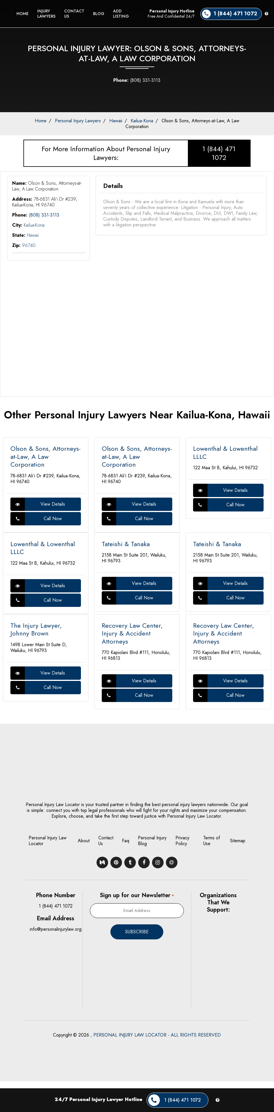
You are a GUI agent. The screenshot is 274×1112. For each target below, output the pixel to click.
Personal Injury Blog (152, 840)
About (84, 840)
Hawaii (115, 120)
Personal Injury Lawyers (78, 120)
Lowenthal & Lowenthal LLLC (225, 452)
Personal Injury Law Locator (47, 840)
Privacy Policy (182, 840)
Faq (125, 840)
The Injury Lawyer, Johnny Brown (36, 629)
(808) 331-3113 (136, 80)
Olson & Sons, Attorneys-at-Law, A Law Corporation (182, 123)
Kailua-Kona (142, 120)
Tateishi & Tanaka (126, 543)
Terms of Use (211, 840)
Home (22, 13)
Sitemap (237, 840)
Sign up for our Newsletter (137, 895)
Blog (98, 13)
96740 (29, 245)
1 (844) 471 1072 (219, 153)
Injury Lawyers (46, 13)
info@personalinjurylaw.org (56, 929)
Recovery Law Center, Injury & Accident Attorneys (132, 633)
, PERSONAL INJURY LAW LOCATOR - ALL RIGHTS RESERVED (155, 1035)
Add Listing (121, 13)
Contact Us (74, 13)
